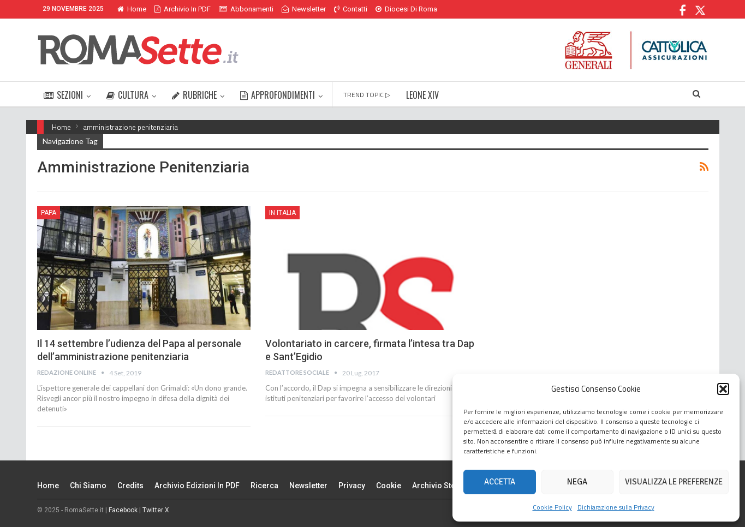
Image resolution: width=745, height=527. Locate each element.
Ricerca (264, 485)
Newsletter (304, 9)
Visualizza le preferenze (674, 482)
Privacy (351, 485)
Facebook (123, 510)
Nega (577, 482)
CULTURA (127, 94)
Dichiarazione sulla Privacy (615, 507)
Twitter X (155, 510)
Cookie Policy (552, 507)
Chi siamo (88, 485)
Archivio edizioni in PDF (197, 485)
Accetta (499, 482)
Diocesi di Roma (406, 9)
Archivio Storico (441, 485)
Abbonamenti (246, 9)
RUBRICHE (194, 94)
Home (131, 9)
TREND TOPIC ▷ (366, 94)
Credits (130, 485)
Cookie (388, 485)
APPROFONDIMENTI (277, 94)
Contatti (350, 9)
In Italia (282, 213)
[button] (723, 389)
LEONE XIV (422, 94)
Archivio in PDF (182, 9)
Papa (48, 213)
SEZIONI (63, 94)
